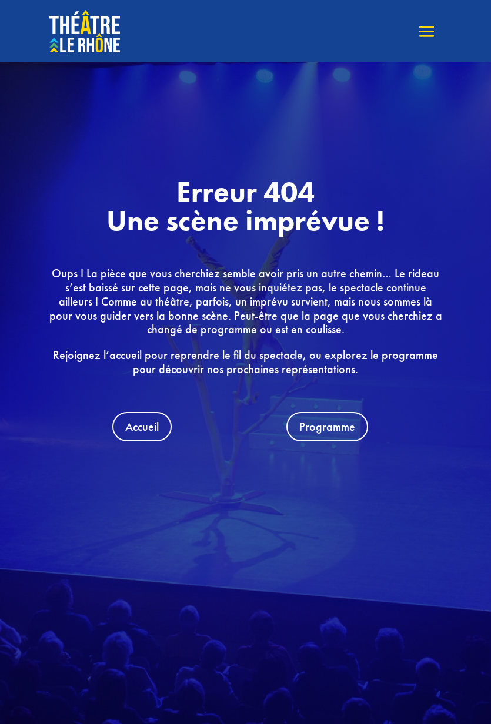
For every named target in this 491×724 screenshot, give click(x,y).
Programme (327, 426)
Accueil (142, 426)
